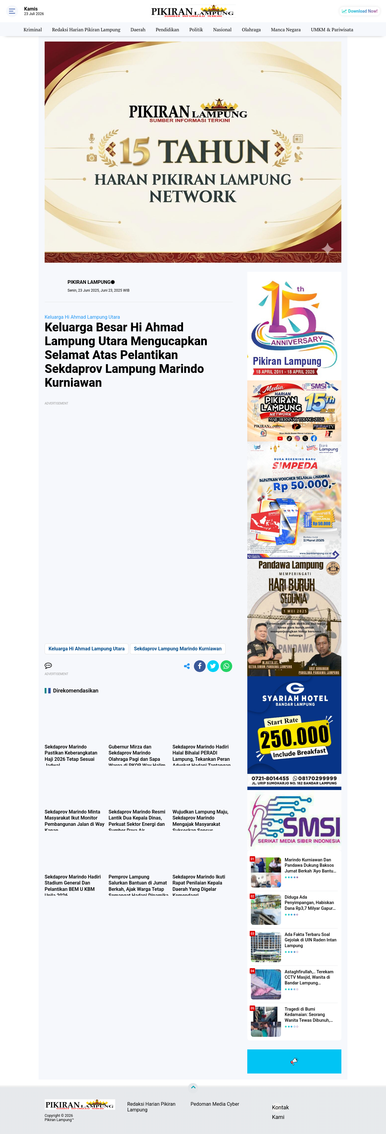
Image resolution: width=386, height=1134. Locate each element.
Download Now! (363, 11)
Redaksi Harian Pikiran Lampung (84, 29)
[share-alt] (185, 666)
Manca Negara (288, 29)
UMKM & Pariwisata (335, 29)
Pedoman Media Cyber (215, 1104)
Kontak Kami (277, 1108)
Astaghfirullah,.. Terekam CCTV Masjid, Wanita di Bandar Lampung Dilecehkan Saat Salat (308, 978)
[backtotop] (193, 1088)
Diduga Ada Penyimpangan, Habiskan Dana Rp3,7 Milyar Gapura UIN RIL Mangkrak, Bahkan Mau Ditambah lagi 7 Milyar (311, 903)
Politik (196, 29)
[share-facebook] (199, 666)
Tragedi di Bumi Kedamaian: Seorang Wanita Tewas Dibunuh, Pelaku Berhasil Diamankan (311, 1015)
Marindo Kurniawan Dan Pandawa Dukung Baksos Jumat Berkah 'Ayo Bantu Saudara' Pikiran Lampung (309, 866)
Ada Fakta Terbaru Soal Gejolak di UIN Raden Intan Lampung (310, 940)
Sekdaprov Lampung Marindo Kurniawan (178, 649)
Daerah (137, 29)
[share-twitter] (213, 666)
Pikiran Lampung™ (59, 1120)
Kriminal (29, 29)
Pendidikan (167, 29)
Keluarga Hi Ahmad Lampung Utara (82, 317)
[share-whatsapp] (226, 666)
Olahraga (252, 29)
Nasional (223, 29)
